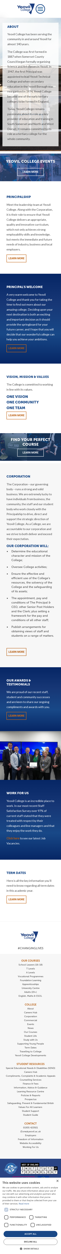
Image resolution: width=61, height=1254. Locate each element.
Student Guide (30, 1115)
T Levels (30, 968)
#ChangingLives (30, 948)
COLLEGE (30, 1004)
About (30, 1008)
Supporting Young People (30, 1043)
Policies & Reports (30, 1095)
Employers (30, 1135)
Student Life (30, 1036)
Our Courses (30, 1032)
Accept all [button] (31, 1234)
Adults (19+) (30, 992)
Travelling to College (30, 1051)
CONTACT (30, 1123)
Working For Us (31, 1147)
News (31, 1028)
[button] (30, 1248)
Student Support (30, 1111)
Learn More (30, 171)
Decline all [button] (30, 1241)
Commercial (30, 1020)
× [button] (57, 1181)
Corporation (30, 1016)
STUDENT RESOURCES (31, 1064)
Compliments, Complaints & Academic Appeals (30, 1076)
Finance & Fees (30, 1083)
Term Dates (30, 1047)
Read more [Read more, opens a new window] (24, 1203)
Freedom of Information (30, 1139)
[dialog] (30, 1216)
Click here (13, 838)
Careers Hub (30, 1012)
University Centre (31, 988)
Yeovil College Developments (30, 1055)
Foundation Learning (30, 980)
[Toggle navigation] (40, 9)
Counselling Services (30, 1079)
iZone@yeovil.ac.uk (30, 1131)
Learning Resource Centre (30, 1091)
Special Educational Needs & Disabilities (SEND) (30, 1068)
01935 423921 (30, 1127)
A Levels (30, 972)
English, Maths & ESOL (31, 996)
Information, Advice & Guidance (30, 1087)
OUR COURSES (30, 960)
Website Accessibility (30, 1143)
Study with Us (30, 1039)
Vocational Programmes (30, 976)
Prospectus (30, 1099)
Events (30, 1024)
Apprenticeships (30, 984)
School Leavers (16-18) (31, 964)
